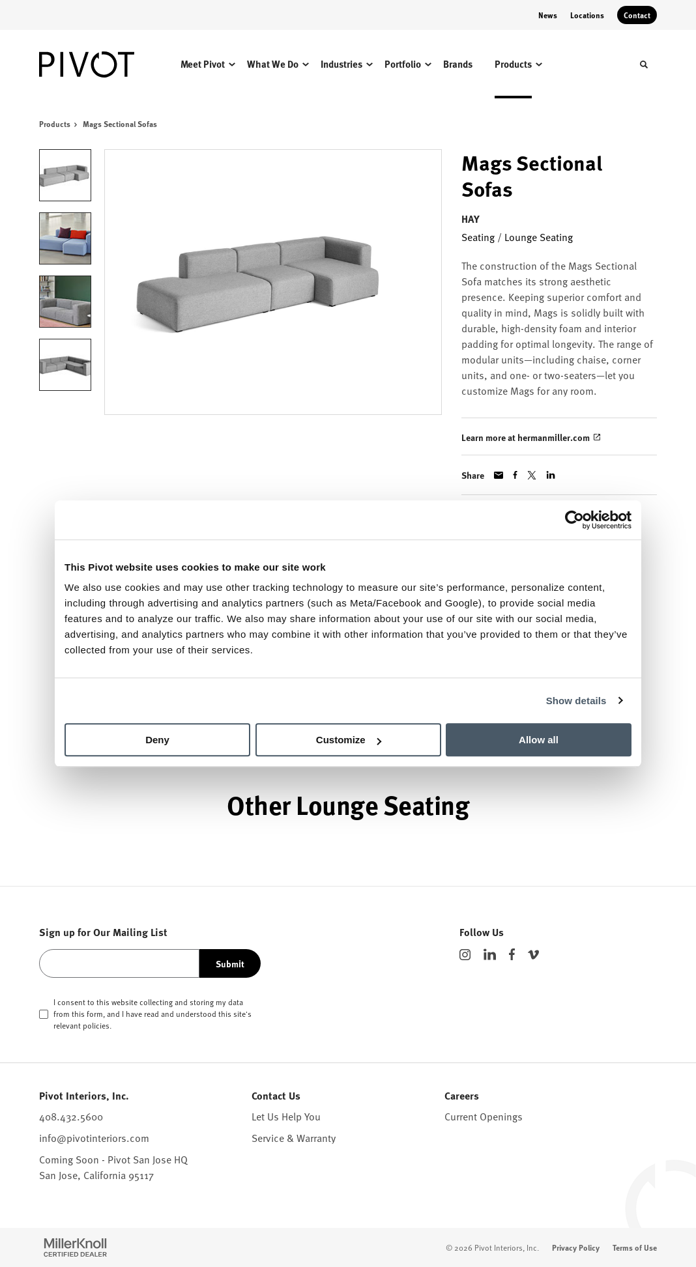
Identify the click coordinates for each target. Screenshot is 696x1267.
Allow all (538, 739)
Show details (576, 700)
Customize (348, 739)
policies (96, 1025)
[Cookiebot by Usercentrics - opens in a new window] (574, 520)
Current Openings (483, 1116)
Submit (230, 963)
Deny (157, 739)
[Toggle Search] (644, 64)
